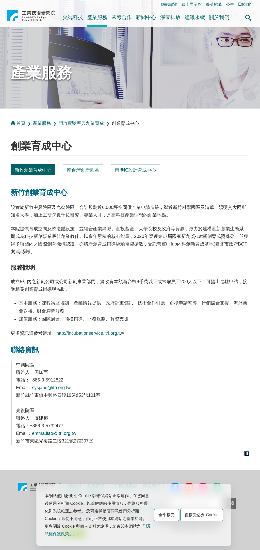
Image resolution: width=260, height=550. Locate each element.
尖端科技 (73, 17)
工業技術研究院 (31, 17)
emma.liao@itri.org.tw (54, 433)
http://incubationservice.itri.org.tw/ (90, 333)
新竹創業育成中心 (33, 170)
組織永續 (195, 17)
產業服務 (97, 17)
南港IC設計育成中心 (135, 170)
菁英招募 (214, 4)
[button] (248, 17)
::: (8, 4)
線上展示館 (191, 4)
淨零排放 (170, 17)
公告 (230, 4)
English (244, 4)
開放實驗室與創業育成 (81, 123)
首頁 (18, 123)
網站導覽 (169, 4)
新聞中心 (146, 17)
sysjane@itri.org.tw (51, 387)
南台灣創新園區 (83, 170)
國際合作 (121, 17)
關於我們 (219, 17)
